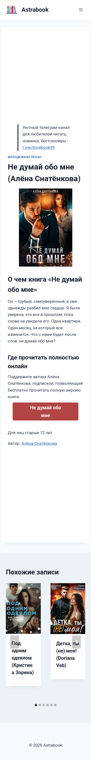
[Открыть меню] (80, 9)
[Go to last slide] (14, 642)
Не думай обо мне (45, 411)
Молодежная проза (24, 157)
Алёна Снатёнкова (39, 443)
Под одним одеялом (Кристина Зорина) (23, 657)
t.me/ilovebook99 (39, 147)
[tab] (36, 705)
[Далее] (76, 642)
